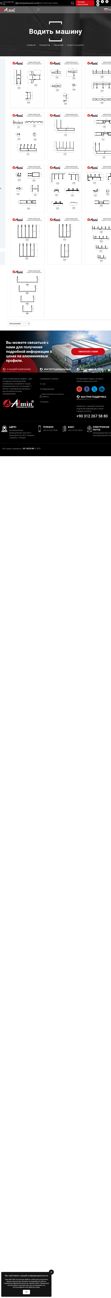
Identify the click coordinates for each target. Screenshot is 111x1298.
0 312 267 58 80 (8, 3)
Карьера (44, 402)
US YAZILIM (28, 448)
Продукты (44, 45)
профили (58, 45)
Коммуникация (47, 389)
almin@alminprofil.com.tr (27, 3)
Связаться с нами (88, 351)
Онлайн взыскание (83, 3)
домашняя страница (49, 379)
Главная (31, 45)
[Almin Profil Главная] (7, 9)
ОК (26, 1292)
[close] (51, 1272)
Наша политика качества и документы (52, 395)
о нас (43, 384)
